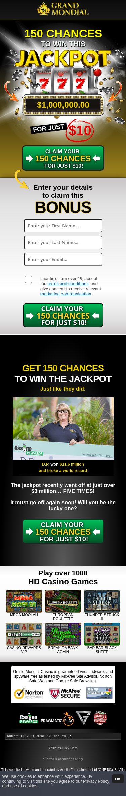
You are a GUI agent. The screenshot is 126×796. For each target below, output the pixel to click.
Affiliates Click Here (63, 748)
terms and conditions (67, 283)
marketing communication (65, 293)
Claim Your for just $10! (63, 159)
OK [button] (118, 778)
